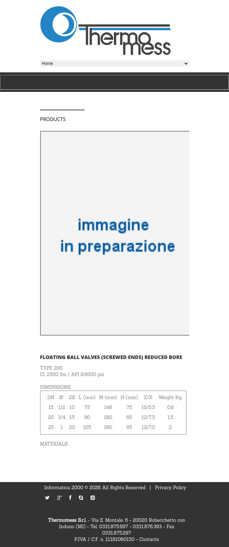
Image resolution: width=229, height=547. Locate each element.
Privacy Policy (170, 488)
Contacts (149, 539)
